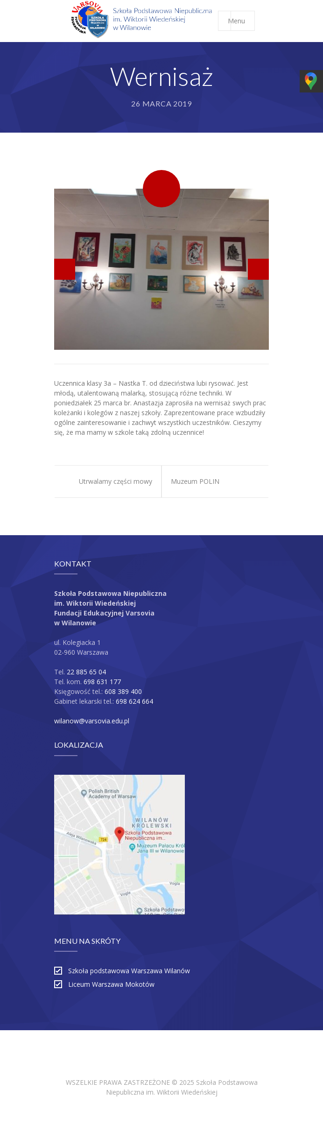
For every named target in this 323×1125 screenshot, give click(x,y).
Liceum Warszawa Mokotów (111, 984)
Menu (241, 21)
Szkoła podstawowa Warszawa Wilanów (129, 970)
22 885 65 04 (86, 671)
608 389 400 (123, 691)
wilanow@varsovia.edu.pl (91, 720)
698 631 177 (102, 681)
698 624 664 (134, 701)
